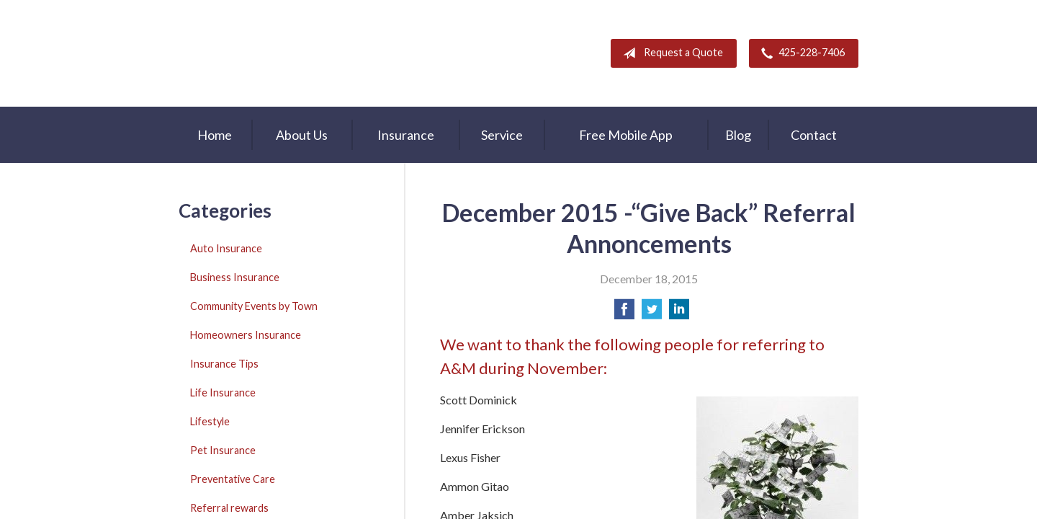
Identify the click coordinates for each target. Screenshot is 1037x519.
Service (502, 135)
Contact (814, 135)
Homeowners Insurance (245, 335)
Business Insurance (234, 277)
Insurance (405, 135)
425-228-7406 (800, 53)
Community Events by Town (254, 306)
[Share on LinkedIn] (679, 313)
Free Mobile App (626, 135)
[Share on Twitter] (652, 313)
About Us (302, 135)
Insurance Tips (224, 364)
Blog (738, 135)
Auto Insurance (226, 248)
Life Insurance (223, 392)
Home (214, 135)
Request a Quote (670, 53)
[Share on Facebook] (624, 313)
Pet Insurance (223, 450)
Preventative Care (232, 479)
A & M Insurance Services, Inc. (269, 53)
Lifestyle (210, 421)
